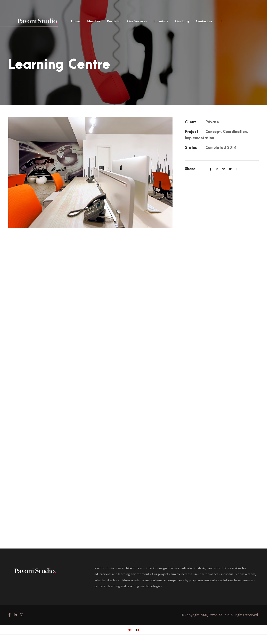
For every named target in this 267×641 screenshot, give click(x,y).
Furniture (161, 21)
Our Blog (182, 21)
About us (93, 21)
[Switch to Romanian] (137, 630)
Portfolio (114, 21)
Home (75, 21)
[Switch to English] (130, 630)
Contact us (204, 21)
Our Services (137, 21)
